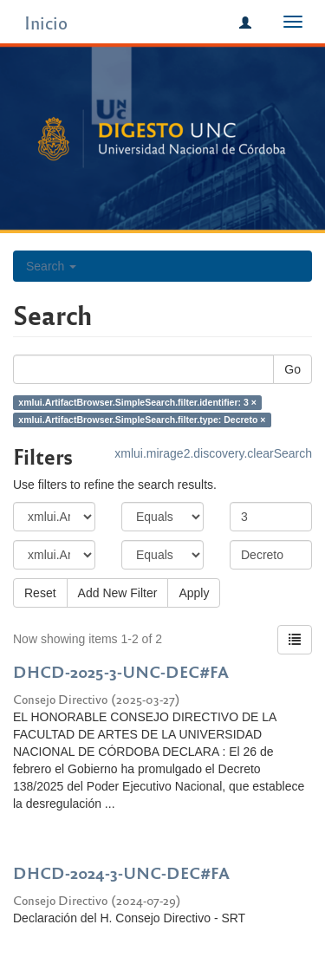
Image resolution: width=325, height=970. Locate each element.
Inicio (46, 22)
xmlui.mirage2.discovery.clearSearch (213, 453)
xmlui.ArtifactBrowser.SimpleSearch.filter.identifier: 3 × (137, 402)
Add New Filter (118, 593)
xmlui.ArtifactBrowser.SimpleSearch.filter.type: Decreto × (141, 419)
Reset (40, 593)
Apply (194, 593)
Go (292, 369)
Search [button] (51, 266)
